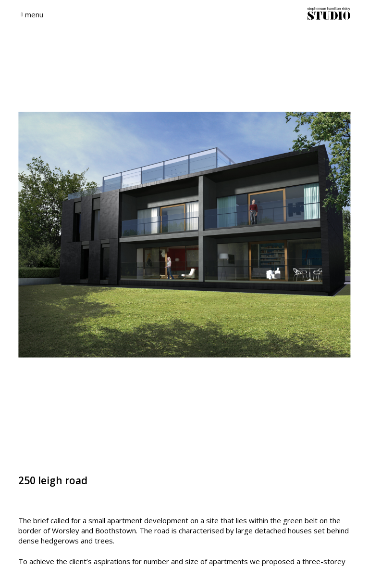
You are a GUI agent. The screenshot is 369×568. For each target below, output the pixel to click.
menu (34, 14)
